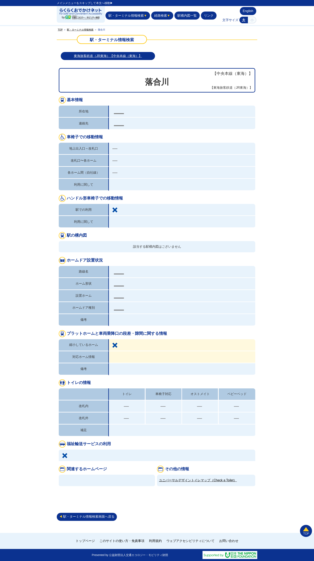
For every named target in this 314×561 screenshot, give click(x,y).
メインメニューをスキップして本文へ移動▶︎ (85, 3)
